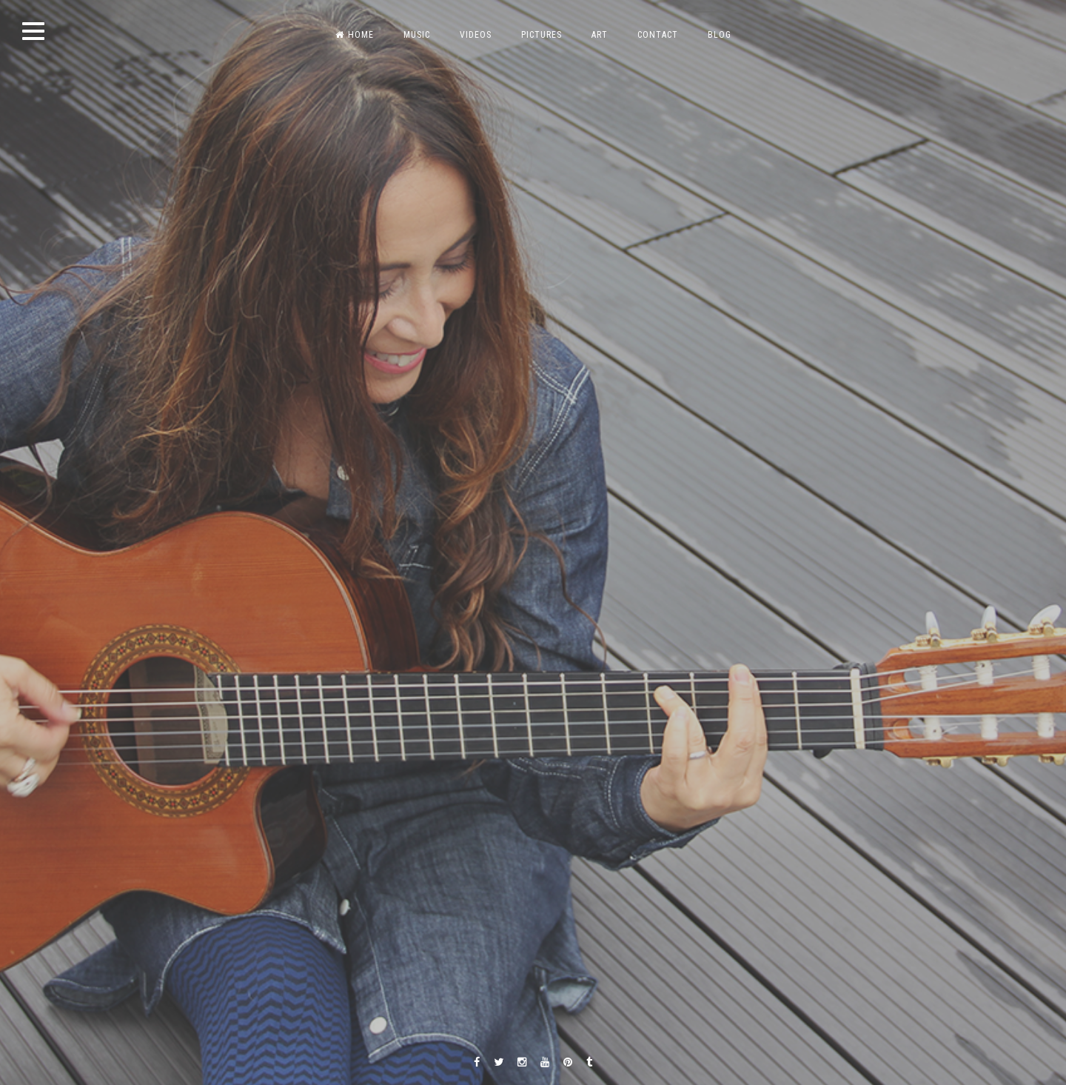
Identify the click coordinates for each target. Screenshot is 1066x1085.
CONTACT (657, 35)
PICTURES (541, 35)
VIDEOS (476, 35)
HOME (354, 35)
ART (599, 35)
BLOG (719, 35)
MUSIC (416, 35)
